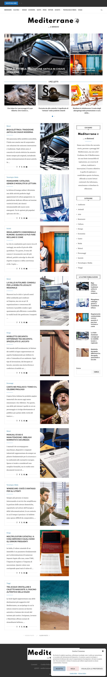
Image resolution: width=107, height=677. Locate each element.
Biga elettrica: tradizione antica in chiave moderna (94, 288)
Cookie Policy (73, 673)
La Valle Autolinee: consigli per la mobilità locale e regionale (21, 285)
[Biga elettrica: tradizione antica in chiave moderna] (37, 54)
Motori (50, 10)
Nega (73, 669)
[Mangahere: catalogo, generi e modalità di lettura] (86, 43)
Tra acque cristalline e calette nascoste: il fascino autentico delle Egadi (21, 589)
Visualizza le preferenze (92, 669)
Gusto (39, 10)
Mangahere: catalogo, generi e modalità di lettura (95, 304)
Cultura (16, 10)
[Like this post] (17, 167)
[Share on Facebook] (19, 167)
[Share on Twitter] (21, 167)
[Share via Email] (26, 167)
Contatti (34, 664)
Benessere (8, 10)
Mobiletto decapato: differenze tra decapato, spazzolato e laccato (19, 339)
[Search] (102, 10)
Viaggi (80, 10)
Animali (81, 209)
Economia (31, 10)
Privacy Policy (82, 673)
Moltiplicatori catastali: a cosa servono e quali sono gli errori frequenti (21, 539)
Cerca (78, 368)
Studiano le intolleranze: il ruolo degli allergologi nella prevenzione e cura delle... (87, 110)
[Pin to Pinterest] (24, 167)
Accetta (59, 669)
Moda (45, 10)
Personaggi (82, 253)
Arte (79, 214)
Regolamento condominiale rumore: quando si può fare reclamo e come (83, 70)
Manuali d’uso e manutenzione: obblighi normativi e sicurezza (19, 437)
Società (57, 10)
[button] (103, 651)
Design (24, 10)
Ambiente (81, 204)
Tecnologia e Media (69, 10)
